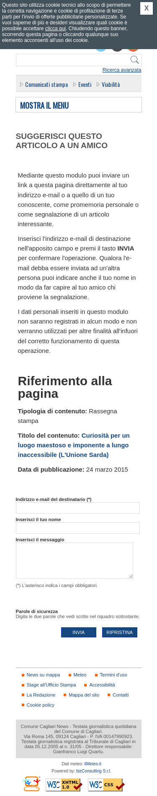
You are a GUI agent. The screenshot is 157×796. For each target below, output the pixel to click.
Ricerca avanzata (122, 70)
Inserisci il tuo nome (38, 519)
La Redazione (41, 694)
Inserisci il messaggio (40, 539)
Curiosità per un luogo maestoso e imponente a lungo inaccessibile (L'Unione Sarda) (74, 445)
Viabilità (111, 84)
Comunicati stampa (46, 84)
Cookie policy (40, 704)
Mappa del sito (84, 694)
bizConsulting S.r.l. (93, 771)
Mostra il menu (44, 106)
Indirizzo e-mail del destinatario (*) (54, 499)
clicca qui (55, 28)
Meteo (80, 674)
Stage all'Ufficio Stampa (51, 684)
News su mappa (43, 674)
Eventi (84, 84)
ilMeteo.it (93, 764)
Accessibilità (102, 684)
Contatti (121, 694)
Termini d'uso (113, 674)
